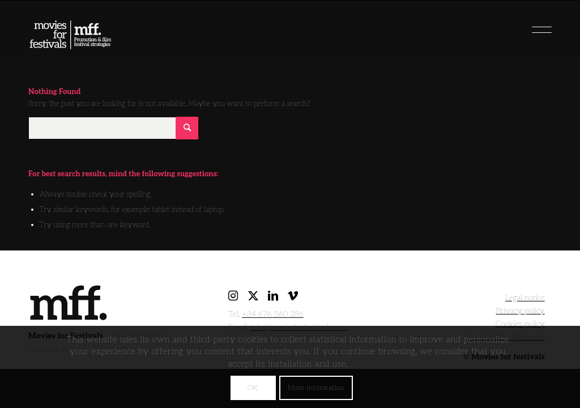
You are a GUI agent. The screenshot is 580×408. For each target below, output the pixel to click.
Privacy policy (520, 311)
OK (253, 388)
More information (316, 388)
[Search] (113, 128)
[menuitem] (524, 25)
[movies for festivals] (70, 31)
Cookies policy (520, 324)
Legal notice (525, 298)
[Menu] (524, 25)
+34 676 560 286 (273, 314)
